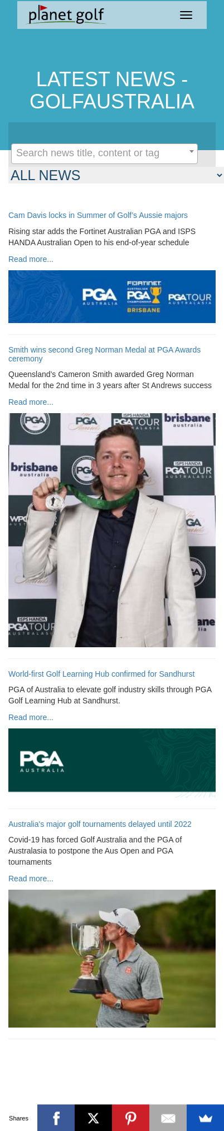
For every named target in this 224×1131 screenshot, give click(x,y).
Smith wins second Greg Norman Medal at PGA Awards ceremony (104, 354)
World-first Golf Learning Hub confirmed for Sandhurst (101, 674)
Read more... (30, 259)
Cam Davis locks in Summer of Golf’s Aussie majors (98, 215)
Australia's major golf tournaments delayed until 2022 (100, 824)
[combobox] (104, 153)
